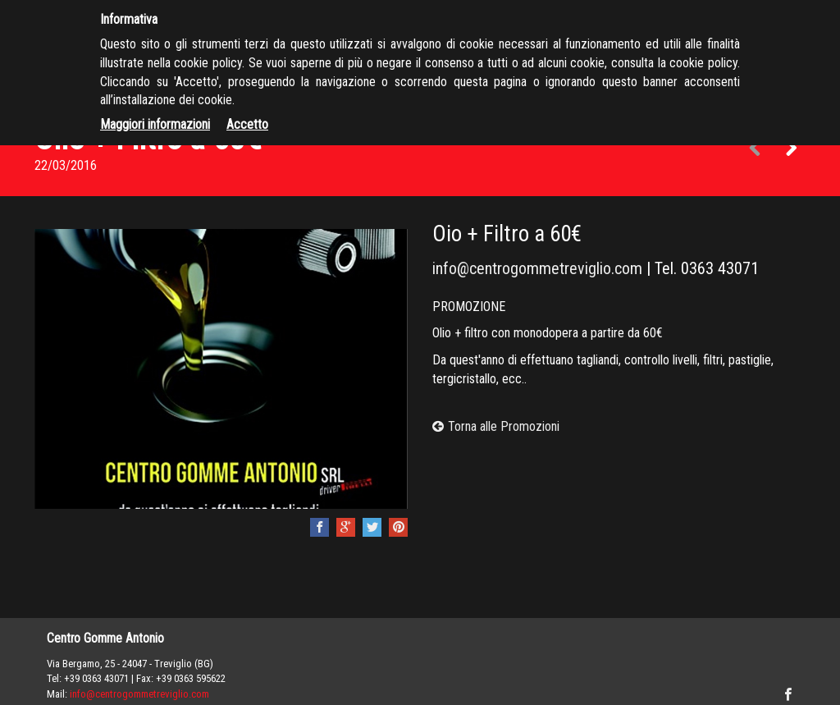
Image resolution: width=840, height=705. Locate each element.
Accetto (247, 124)
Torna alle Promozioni (495, 426)
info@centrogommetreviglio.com (537, 268)
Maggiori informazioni (155, 124)
